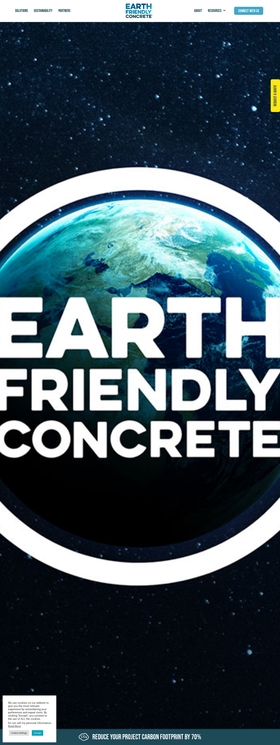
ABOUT (198, 10)
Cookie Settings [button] (19, 733)
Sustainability (43, 10)
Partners (64, 10)
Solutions (21, 10)
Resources (217, 11)
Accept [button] (37, 733)
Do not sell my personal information (29, 723)
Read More (14, 726)
